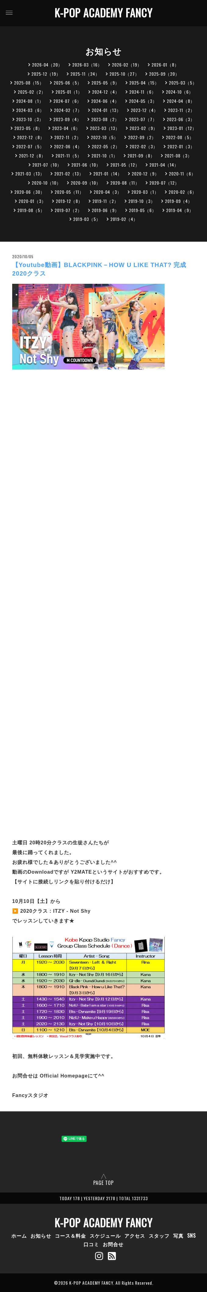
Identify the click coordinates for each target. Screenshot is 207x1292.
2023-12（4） (144, 110)
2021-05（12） (125, 164)
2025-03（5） (183, 82)
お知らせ (40, 1235)
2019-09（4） (178, 201)
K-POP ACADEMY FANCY (103, 12)
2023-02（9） (144, 128)
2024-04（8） (181, 101)
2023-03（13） (105, 128)
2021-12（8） (32, 155)
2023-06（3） (181, 119)
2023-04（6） (66, 128)
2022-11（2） (67, 137)
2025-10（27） (124, 73)
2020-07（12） (164, 182)
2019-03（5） (87, 219)
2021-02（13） (69, 173)
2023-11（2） (181, 110)
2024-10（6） (179, 91)
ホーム (19, 1235)
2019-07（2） (68, 210)
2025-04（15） (144, 82)
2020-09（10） (86, 182)
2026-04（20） (47, 64)
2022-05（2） (106, 146)
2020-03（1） (145, 192)
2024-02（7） (68, 110)
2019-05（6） (142, 210)
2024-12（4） (106, 91)
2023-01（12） (182, 128)
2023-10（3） (30, 119)
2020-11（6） (182, 173)
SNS (191, 1235)
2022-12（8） (31, 137)
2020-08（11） (125, 182)
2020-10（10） (46, 182)
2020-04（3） (108, 192)
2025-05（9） (105, 82)
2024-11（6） (142, 91)
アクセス (134, 1235)
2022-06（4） (68, 146)
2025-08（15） (29, 82)
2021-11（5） (68, 155)
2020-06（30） (29, 192)
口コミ (91, 1244)
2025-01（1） (68, 91)
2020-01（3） (32, 201)
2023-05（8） (28, 128)
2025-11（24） (85, 73)
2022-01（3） (181, 146)
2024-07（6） (67, 101)
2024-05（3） (143, 101)
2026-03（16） (87, 64)
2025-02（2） (32, 91)
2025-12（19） (46, 73)
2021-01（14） (107, 173)
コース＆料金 (70, 1235)
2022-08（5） (180, 137)
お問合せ (113, 1244)
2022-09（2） (142, 137)
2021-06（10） (86, 164)
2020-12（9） (145, 173)
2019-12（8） (69, 201)
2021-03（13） (30, 173)
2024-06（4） (105, 101)
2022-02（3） (144, 146)
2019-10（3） (141, 201)
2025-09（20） (164, 73)
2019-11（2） (105, 201)
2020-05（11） (69, 192)
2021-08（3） (178, 155)
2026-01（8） (165, 64)
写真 (178, 1235)
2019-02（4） (124, 219)
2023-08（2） (105, 119)
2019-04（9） (180, 210)
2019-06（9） (105, 210)
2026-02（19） (127, 64)
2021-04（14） (164, 164)
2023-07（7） (143, 119)
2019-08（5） (31, 210)
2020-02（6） (183, 192)
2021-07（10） (47, 164)
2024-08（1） (30, 101)
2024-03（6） (30, 110)
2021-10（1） (104, 155)
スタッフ (159, 1235)
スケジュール (105, 1235)
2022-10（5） (104, 137)
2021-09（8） (141, 155)
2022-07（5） (30, 146)
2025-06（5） (68, 82)
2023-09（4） (67, 119)
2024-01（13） (106, 110)
